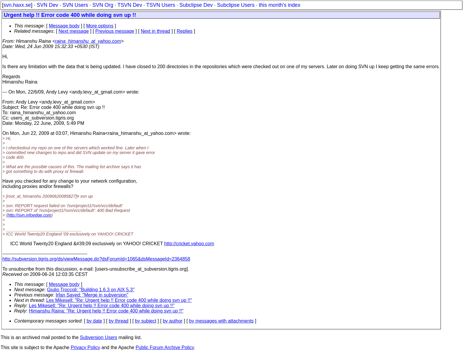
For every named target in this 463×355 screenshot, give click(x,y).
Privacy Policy (85, 347)
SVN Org (102, 5)
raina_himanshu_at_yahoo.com (88, 41)
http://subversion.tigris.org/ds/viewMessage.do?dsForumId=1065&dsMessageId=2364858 (96, 258)
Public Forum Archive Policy (165, 347)
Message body (64, 25)
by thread (118, 320)
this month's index (279, 5)
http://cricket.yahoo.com (189, 243)
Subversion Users (98, 337)
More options (100, 25)
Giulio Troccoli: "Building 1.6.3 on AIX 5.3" (90, 289)
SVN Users (75, 5)
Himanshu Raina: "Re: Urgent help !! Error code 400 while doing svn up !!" (106, 310)
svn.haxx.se (17, 5)
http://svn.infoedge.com (29, 215)
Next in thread (155, 31)
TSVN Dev (130, 5)
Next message (73, 31)
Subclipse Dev (196, 5)
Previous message (114, 31)
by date (94, 320)
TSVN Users (160, 5)
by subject (145, 320)
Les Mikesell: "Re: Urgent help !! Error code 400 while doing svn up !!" (119, 300)
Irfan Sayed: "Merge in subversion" (92, 294)
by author (172, 320)
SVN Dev (47, 5)
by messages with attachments (221, 320)
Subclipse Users (236, 5)
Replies (185, 31)
